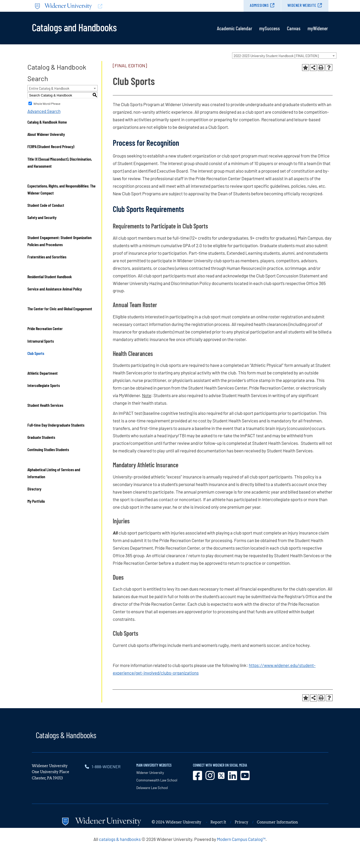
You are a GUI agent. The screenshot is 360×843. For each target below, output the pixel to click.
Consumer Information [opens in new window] (277, 822)
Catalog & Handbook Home (47, 121)
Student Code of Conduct (45, 205)
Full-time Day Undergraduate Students (55, 424)
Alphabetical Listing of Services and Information (53, 473)
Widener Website (301, 5)
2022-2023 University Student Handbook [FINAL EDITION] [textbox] (276, 56)
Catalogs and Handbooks (74, 27)
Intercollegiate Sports (43, 385)
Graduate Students (41, 437)
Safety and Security (41, 217)
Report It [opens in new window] (218, 822)
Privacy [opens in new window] (241, 822)
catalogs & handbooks (120, 839)
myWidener (318, 28)
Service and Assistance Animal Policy (54, 288)
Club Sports (35, 353)
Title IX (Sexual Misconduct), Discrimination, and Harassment (59, 162)
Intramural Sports (40, 340)
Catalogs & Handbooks (66, 735)
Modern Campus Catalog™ (241, 839)
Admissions (259, 5)
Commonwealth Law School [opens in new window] (156, 780)
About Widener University (46, 134)
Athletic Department (42, 373)
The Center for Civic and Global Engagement (59, 308)
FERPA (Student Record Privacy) (50, 146)
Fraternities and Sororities (46, 256)
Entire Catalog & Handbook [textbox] (49, 88)
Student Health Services (45, 405)
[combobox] (284, 55)
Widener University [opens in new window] (150, 773)
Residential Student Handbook (49, 276)
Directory (34, 488)
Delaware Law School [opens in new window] (152, 788)
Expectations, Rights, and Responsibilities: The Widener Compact (61, 189)
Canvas (293, 28)
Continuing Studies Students (48, 449)
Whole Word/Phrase (46, 103)
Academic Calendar (234, 28)
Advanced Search (44, 111)
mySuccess (269, 28)
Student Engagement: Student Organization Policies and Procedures (59, 241)
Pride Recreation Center (45, 328)
